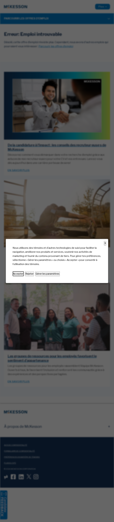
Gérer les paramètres (47, 273)
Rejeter (29, 273)
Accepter (18, 273)
